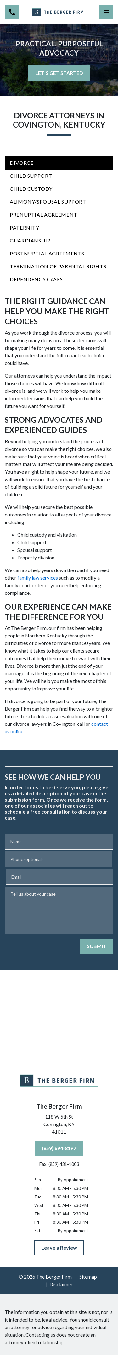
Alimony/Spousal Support (48, 202)
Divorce (21, 163)
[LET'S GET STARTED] (59, 73)
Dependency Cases (36, 279)
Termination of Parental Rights (58, 266)
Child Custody (31, 189)
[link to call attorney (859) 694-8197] (12, 12)
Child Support (31, 176)
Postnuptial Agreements (47, 253)
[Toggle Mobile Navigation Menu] (106, 12)
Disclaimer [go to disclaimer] (61, 1284)
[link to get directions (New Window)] (59, 1125)
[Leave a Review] (59, 1247)
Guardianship (30, 240)
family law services (37, 578)
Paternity (24, 227)
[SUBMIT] (96, 946)
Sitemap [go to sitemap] (88, 1277)
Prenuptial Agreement (43, 215)
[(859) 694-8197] (59, 1148)
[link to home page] (59, 12)
